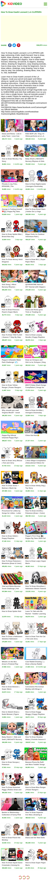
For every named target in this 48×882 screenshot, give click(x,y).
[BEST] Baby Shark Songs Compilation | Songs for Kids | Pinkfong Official (35, 387)
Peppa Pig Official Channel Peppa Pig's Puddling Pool (10, 437)
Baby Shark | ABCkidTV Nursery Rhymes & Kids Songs (34, 161)
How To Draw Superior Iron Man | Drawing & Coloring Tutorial (34, 814)
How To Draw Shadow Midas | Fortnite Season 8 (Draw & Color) (35, 739)
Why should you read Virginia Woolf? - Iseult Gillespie (11, 412)
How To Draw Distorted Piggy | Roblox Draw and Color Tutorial (11, 789)
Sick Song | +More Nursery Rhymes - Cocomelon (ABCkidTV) (11, 287)
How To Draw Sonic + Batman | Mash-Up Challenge (10, 488)
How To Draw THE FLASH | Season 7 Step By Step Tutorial (12, 337)
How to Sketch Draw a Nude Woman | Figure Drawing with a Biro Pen (11, 714)
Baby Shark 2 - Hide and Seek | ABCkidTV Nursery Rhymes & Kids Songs (12, 739)
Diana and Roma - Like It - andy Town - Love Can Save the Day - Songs (12, 136)
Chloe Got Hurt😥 (32, 435)
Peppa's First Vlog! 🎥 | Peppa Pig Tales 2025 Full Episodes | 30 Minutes (35, 538)
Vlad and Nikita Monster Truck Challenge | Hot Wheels (11, 588)
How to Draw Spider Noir (11, 611)
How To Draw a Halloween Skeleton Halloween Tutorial (12, 639)
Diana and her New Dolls (35, 838)
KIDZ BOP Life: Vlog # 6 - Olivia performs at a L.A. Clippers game (35, 136)
